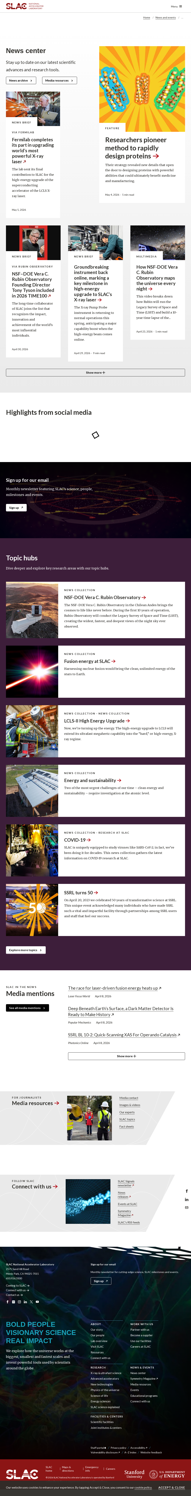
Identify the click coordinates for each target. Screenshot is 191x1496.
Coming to (18, 1285)
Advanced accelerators (105, 1378)
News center (138, 1373)
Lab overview (99, 1341)
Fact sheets (126, 1126)
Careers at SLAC (140, 1346)
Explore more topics (23, 950)
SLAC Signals (129, 1183)
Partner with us (139, 1329)
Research (98, 1367)
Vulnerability (105, 1452)
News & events (142, 1367)
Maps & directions (68, 1468)
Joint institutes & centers (106, 1427)
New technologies (102, 1384)
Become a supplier (141, 1335)
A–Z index (130, 1452)
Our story (97, 1329)
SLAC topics (127, 1119)
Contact (14, 1294)
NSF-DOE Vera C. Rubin (105, 597)
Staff (99, 1447)
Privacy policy (118, 1447)
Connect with (35, 1186)
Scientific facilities (102, 1422)
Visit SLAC (97, 1346)
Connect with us (100, 1358)
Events (134, 1390)
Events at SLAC (127, 1203)
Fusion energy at (90, 661)
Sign (16, 507)
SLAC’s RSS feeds (129, 1222)
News (129, 1195)
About (96, 1324)
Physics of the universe (105, 1390)
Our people (97, 1335)
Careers (110, 1468)
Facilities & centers (107, 1416)
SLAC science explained (105, 1407)
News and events (166, 17)
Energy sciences (101, 1401)
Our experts (127, 1112)
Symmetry (129, 1213)
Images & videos (129, 1105)
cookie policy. (143, 1487)
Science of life (99, 1395)
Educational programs (144, 1395)
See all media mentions (25, 1008)
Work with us (141, 1324)
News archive (18, 80)
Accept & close (171, 1487)
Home (146, 17)
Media (36, 1103)
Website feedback (151, 1452)
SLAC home (49, 1468)
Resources (97, 1352)
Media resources (57, 80)
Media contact (128, 1097)
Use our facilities (140, 1341)
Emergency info (91, 1468)
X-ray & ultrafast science (106, 1373)
